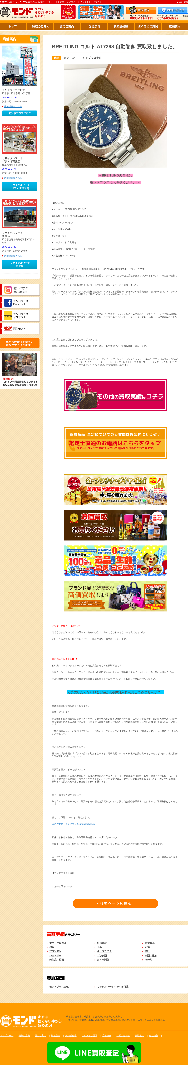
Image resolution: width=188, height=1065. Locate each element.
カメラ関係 (103, 959)
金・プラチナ (104, 951)
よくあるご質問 (148, 26)
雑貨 (51, 947)
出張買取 (102, 943)
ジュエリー (55, 955)
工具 (99, 947)
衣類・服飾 (151, 955)
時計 (147, 951)
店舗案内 (175, 26)
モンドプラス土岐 (59, 986)
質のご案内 (67, 26)
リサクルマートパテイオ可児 (112, 986)
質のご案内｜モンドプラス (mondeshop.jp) (73, 824)
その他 (148, 959)
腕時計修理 (121, 26)
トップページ (6, 1035)
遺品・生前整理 (57, 943)
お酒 (147, 947)
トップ (13, 26)
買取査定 (139, 1035)
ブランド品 (55, 951)
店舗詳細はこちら (13, 106)
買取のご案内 (40, 26)
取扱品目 (94, 26)
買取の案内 (24, 1035)
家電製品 (150, 943)
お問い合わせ (123, 1035)
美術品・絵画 (56, 959)
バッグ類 (102, 955)
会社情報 (183, 2)
